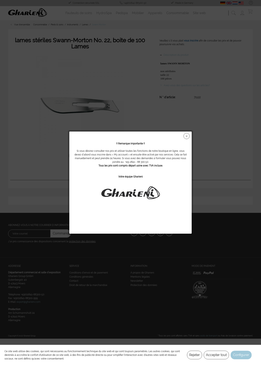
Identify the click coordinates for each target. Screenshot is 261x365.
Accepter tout (216, 355)
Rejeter (194, 355)
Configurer (241, 355)
